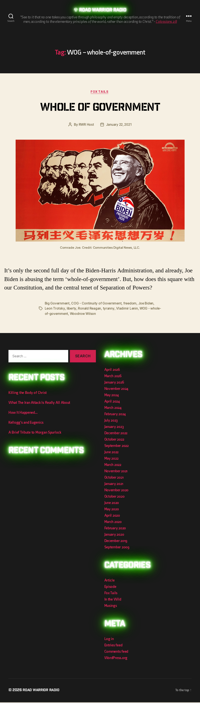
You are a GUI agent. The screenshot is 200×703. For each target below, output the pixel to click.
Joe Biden (148, 304)
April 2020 (112, 516)
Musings (110, 606)
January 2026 (114, 383)
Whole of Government (100, 109)
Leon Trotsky (55, 309)
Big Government (57, 304)
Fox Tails (100, 92)
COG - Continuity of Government (97, 304)
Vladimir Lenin (127, 309)
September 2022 (116, 446)
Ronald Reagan (90, 309)
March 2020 (113, 522)
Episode (110, 587)
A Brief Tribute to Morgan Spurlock (34, 433)
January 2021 (113, 484)
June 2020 (111, 503)
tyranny (109, 309)
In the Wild (112, 600)
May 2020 (111, 510)
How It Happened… (23, 413)
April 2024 (112, 402)
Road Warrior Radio (103, 10)
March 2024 (112, 408)
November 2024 (116, 389)
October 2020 (114, 497)
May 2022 (111, 459)
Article (109, 581)
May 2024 (111, 395)
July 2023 (111, 421)
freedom (131, 304)
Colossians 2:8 (166, 22)
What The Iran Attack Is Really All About (39, 403)
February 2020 (115, 529)
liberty (72, 309)
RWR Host (85, 125)
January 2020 (114, 535)
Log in (109, 639)
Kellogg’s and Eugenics (26, 423)
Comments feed (116, 652)
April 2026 (112, 370)
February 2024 (115, 414)
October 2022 (114, 440)
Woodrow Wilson (94, 314)
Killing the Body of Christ (27, 393)
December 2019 (116, 541)
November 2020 (116, 491)
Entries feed (113, 646)
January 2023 (114, 427)
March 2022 (112, 465)
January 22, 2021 (118, 125)
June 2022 (111, 452)
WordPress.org (116, 658)
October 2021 (114, 478)
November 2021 (116, 472)
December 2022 (116, 433)
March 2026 (113, 376)
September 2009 (116, 548)
